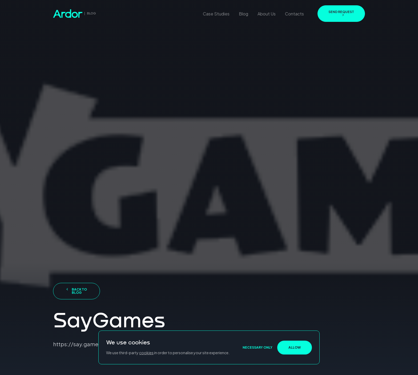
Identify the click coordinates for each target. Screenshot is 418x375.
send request (341, 13)
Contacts (294, 14)
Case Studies (216, 14)
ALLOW (294, 347)
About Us (267, 14)
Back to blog (76, 291)
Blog (243, 14)
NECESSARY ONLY (257, 347)
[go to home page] (74, 13)
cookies (146, 352)
